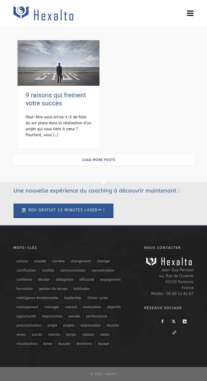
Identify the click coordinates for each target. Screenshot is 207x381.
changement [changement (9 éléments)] (81, 261)
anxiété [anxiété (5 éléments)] (40, 261)
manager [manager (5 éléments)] (51, 307)
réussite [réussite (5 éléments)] (112, 325)
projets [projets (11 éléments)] (68, 325)
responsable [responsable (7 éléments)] (90, 325)
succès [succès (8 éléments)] (37, 334)
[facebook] (162, 321)
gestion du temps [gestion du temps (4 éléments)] (53, 289)
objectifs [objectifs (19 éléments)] (114, 307)
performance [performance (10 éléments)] (96, 316)
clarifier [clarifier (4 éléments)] (48, 270)
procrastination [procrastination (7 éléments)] (29, 325)
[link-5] (174, 332)
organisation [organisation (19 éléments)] (52, 316)
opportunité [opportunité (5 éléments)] (26, 316)
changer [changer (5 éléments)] (103, 261)
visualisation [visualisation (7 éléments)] (26, 344)
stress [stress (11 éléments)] (21, 334)
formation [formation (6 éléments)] (24, 289)
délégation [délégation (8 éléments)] (65, 279)
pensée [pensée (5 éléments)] (74, 316)
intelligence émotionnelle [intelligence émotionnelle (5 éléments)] (37, 298)
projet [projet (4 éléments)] (52, 325)
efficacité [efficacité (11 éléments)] (87, 279)
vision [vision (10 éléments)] (104, 334)
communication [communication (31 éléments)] (73, 270)
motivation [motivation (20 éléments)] (92, 307)
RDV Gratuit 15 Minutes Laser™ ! (63, 210)
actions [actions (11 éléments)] (22, 261)
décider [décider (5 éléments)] (44, 279)
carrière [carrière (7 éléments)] (58, 261)
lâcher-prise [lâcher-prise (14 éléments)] (97, 298)
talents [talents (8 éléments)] (54, 334)
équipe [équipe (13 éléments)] (103, 344)
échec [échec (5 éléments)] (48, 344)
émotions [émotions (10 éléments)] (84, 344)
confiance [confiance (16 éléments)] (24, 279)
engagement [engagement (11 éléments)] (110, 279)
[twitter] (173, 321)
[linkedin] (184, 321)
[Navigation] (190, 13)
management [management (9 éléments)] (27, 307)
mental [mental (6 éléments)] (71, 307)
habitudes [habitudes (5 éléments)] (81, 289)
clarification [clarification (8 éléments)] (26, 270)
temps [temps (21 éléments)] (71, 334)
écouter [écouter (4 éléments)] (64, 344)
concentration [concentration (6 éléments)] (103, 270)
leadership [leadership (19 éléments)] (72, 298)
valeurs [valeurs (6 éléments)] (88, 334)
